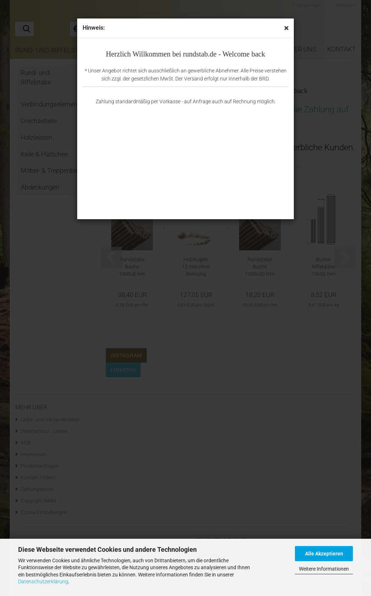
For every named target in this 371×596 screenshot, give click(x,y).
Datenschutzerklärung (43, 581)
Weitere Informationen (324, 569)
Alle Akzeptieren (324, 554)
